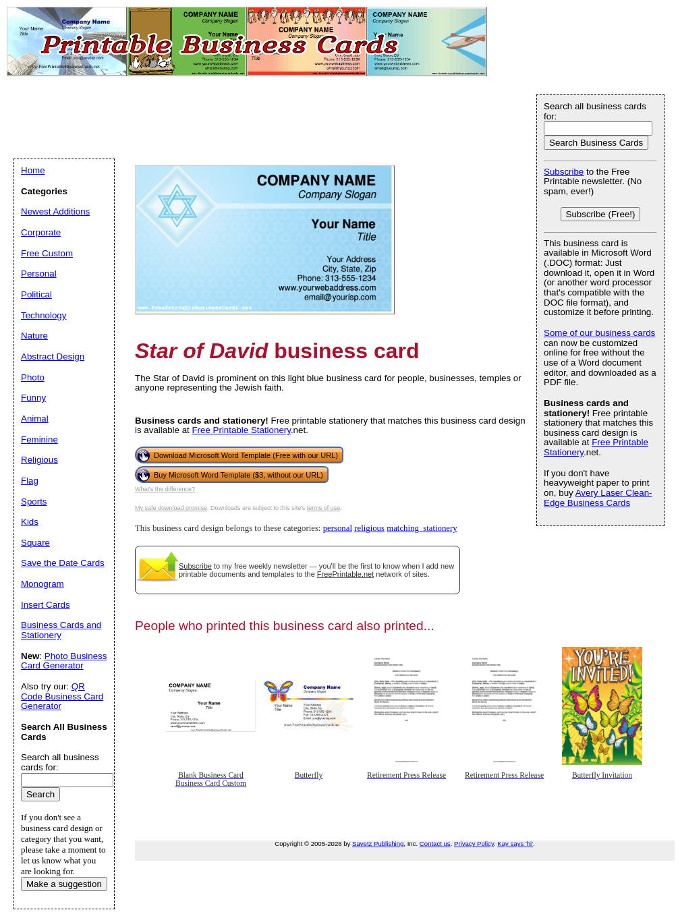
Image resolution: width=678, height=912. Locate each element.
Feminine (39, 439)
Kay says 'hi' (515, 843)
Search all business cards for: (595, 111)
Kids (29, 522)
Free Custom (47, 253)
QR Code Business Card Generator (62, 696)
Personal (39, 273)
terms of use (324, 508)
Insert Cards (45, 605)
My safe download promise (171, 508)
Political (36, 294)
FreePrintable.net (345, 574)
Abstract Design (52, 356)
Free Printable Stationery (241, 430)
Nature (34, 336)
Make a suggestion (64, 884)
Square (35, 543)
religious (369, 528)
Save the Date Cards (63, 563)
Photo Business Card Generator (64, 661)
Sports (34, 501)
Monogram (42, 584)
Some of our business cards (599, 333)
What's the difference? (165, 489)
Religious (39, 460)
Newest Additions (55, 211)
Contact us (435, 843)
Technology (43, 315)
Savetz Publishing (377, 843)
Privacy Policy (474, 843)
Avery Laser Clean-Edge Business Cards (598, 498)
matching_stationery (422, 528)
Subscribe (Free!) (600, 214)
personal (337, 528)
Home (33, 170)
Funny (33, 398)
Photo (33, 377)
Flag (29, 481)
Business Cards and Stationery (61, 630)
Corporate (41, 232)
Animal (35, 419)
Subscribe (195, 566)
